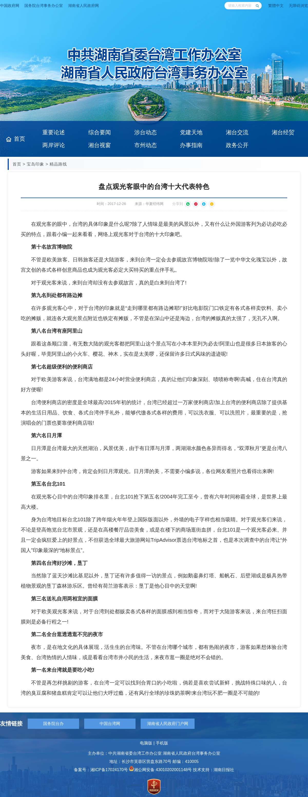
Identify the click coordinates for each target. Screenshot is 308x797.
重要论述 (53, 132)
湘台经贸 (283, 132)
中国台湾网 (110, 723)
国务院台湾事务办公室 (43, 5)
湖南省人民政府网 (83, 5)
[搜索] (257, 5)
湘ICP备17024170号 (109, 770)
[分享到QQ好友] (203, 204)
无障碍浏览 (298, 5)
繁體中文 (276, 5)
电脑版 (146, 743)
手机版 (162, 743)
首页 (19, 139)
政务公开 (237, 145)
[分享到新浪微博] (195, 204)
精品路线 (58, 164)
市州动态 (145, 145)
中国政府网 (9, 5)
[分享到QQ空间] (211, 204)
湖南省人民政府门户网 (167, 723)
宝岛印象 (35, 164)
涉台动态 (145, 132)
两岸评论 (53, 145)
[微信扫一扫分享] (188, 204)
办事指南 (191, 145)
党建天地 (191, 132)
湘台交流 (237, 132)
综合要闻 (99, 132)
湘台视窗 (99, 145)
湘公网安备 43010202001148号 (160, 770)
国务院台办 (53, 723)
